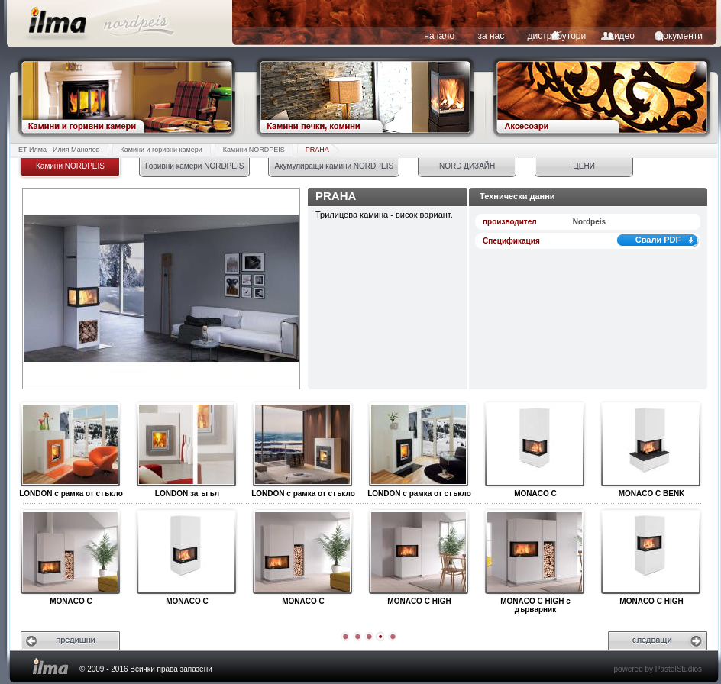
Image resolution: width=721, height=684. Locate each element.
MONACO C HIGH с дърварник (534, 552)
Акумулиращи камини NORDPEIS (333, 166)
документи (680, 36)
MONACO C (534, 445)
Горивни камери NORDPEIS (194, 166)
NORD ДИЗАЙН (467, 166)
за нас (490, 36)
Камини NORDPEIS (254, 149)
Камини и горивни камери (161, 149)
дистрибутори (557, 36)
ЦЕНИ (583, 166)
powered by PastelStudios (657, 669)
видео (622, 36)
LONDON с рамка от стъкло (70, 445)
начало (439, 36)
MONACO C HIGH (418, 552)
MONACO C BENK (650, 445)
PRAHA (317, 149)
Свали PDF (658, 239)
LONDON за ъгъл (186, 445)
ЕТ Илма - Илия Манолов (59, 149)
